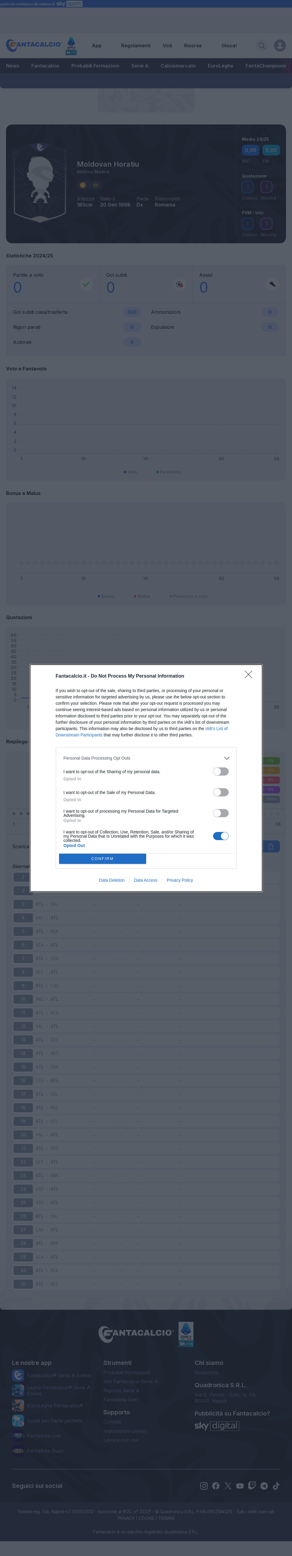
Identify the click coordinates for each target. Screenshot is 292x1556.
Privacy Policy (180, 880)
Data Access (145, 880)
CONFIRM (102, 858)
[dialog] (146, 778)
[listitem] (146, 758)
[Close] (250, 676)
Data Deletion (112, 880)
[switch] (221, 771)
